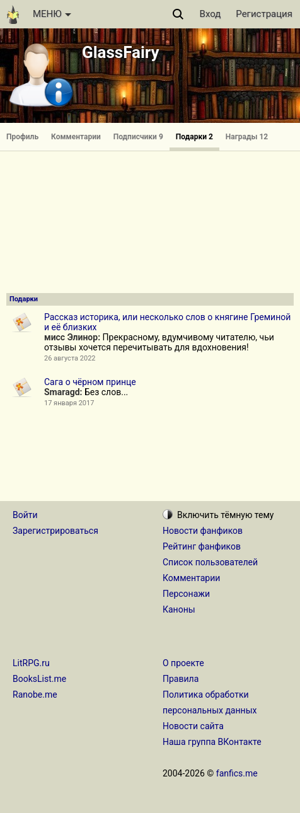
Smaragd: (63, 392)
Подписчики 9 (138, 136)
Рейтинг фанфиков (202, 546)
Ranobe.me (35, 694)
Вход (210, 14)
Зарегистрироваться (55, 531)
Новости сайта (193, 726)
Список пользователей (210, 562)
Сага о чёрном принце (90, 382)
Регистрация (264, 14)
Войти (25, 515)
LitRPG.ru (31, 663)
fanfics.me (237, 773)
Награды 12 (247, 136)
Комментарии (76, 136)
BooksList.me (39, 679)
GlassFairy (120, 52)
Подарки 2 (194, 136)
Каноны (179, 609)
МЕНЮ (52, 14)
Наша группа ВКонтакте (212, 742)
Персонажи (186, 594)
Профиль (22, 136)
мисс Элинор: (72, 337)
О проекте (183, 663)
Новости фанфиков (203, 531)
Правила (181, 679)
